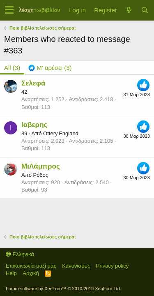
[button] (9, 10)
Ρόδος (40, 175)
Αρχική (31, 273)
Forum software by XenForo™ (63, 288)
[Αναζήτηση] (144, 10)
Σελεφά (33, 83)
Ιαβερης (34, 125)
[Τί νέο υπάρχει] (129, 10)
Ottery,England (60, 133)
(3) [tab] (12, 67)
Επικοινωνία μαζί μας (31, 266)
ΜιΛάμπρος (40, 166)
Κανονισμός (76, 266)
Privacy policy (112, 266)
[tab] (50, 67)
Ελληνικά (20, 254)
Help (11, 273)
